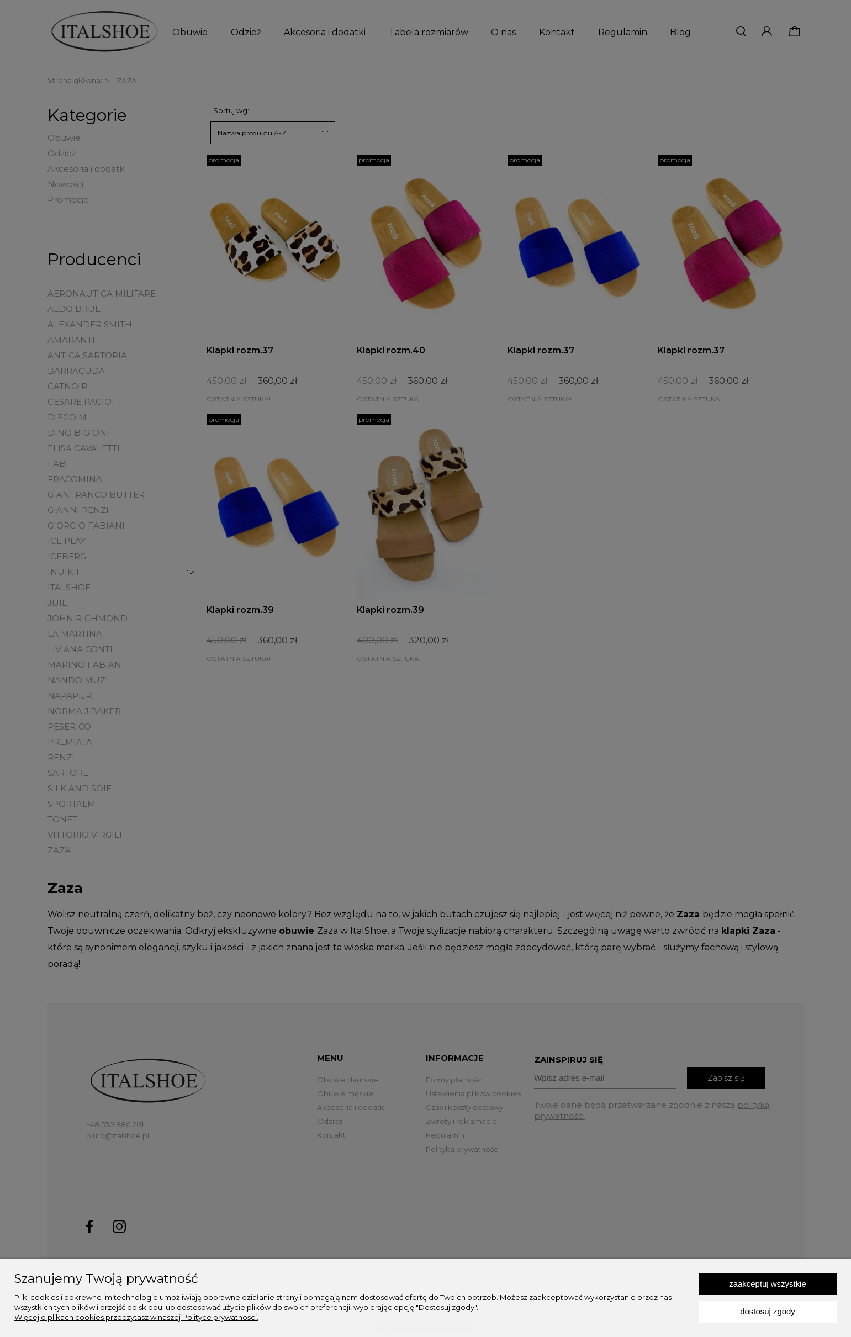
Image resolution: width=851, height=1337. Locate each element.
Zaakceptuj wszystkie (767, 1283)
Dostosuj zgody (767, 1311)
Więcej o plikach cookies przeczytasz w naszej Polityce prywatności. (136, 1317)
